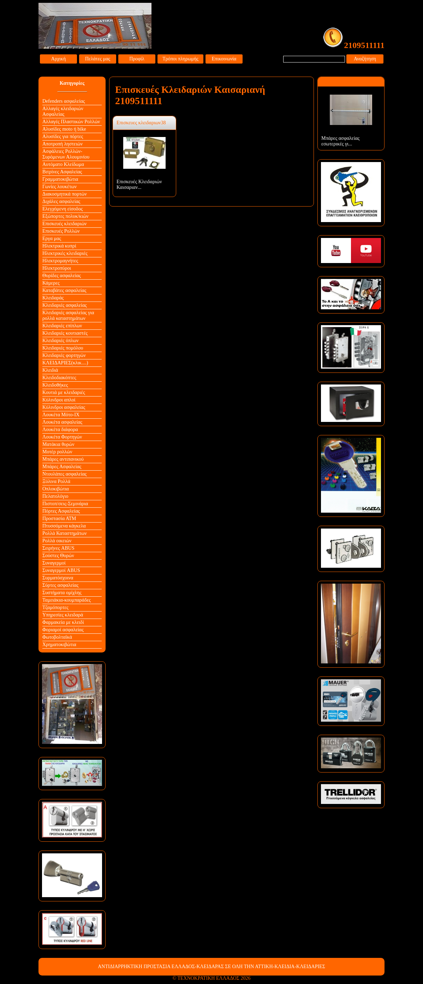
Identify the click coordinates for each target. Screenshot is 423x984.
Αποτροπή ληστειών (62, 144)
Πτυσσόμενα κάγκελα (64, 526)
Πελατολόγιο (55, 496)
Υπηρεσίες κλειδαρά (62, 615)
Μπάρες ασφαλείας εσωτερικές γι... (340, 141)
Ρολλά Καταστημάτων (64, 533)
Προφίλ (136, 58)
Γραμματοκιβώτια (60, 179)
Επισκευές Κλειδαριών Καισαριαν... (139, 184)
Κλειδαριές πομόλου (62, 348)
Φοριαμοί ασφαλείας (63, 629)
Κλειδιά (50, 370)
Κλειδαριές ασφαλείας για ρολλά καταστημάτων (68, 315)
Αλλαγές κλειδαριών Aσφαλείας (62, 111)
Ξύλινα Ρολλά (56, 481)
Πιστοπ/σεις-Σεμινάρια (65, 503)
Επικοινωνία (224, 58)
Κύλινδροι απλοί (59, 399)
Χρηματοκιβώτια (59, 644)
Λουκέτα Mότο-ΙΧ (60, 414)
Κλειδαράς (53, 297)
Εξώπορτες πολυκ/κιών (65, 216)
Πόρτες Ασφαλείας (61, 511)
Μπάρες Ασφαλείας (61, 466)
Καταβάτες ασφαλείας (64, 290)
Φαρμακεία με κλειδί (63, 622)
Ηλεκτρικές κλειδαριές (65, 253)
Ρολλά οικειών (56, 540)
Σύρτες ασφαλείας (60, 585)
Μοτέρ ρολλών (57, 451)
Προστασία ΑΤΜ (59, 518)
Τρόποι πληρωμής (180, 58)
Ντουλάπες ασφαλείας (64, 474)
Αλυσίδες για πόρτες (62, 136)
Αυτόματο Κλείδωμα (63, 164)
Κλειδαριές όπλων (60, 340)
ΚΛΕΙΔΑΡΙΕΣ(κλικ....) (65, 362)
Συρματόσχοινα (57, 577)
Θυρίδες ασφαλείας (61, 275)
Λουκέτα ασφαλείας (62, 422)
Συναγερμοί (54, 563)
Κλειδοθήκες (55, 385)
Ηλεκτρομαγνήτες (60, 260)
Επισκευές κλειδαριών (64, 223)
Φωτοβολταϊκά (57, 637)
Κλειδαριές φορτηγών (64, 355)
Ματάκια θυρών (58, 444)
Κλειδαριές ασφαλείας (64, 305)
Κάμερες (51, 283)
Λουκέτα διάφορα (60, 429)
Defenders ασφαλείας (63, 101)
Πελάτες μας (97, 58)
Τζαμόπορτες (55, 607)
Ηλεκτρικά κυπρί (59, 246)
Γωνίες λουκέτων (59, 186)
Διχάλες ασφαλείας (61, 201)
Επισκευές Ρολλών (61, 231)
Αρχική (58, 58)
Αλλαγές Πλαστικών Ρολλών (71, 121)
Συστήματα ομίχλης (62, 592)
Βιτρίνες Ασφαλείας (62, 171)
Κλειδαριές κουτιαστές (65, 333)
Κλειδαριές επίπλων (62, 325)
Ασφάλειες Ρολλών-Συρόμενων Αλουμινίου (65, 154)
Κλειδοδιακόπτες (59, 377)
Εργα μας (51, 238)
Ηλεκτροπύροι (56, 268)
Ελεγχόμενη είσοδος (62, 208)
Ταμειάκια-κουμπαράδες (66, 600)
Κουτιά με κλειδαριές (63, 392)
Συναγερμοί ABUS (61, 570)
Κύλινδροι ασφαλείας (63, 407)
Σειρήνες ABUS (58, 548)
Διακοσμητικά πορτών (64, 194)
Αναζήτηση (365, 58)
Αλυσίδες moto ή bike (64, 129)
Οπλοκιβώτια (55, 488)
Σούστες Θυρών (58, 555)
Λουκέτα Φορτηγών (62, 437)
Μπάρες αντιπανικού (63, 459)
